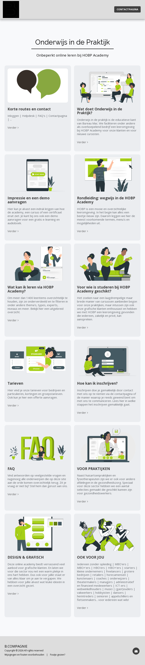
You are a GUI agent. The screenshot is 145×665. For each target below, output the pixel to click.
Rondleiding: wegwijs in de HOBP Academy (106, 200)
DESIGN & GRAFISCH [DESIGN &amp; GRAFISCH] (26, 557)
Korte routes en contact (29, 109)
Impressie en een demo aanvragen (29, 200)
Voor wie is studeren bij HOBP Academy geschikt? (103, 289)
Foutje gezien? (57, 654)
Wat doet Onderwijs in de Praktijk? (99, 111)
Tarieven (15, 383)
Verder (13, 127)
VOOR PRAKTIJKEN (93, 468)
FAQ (11, 468)
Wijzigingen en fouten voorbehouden (24, 654)
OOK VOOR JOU (90, 557)
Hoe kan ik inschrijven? (97, 383)
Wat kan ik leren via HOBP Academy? (31, 289)
